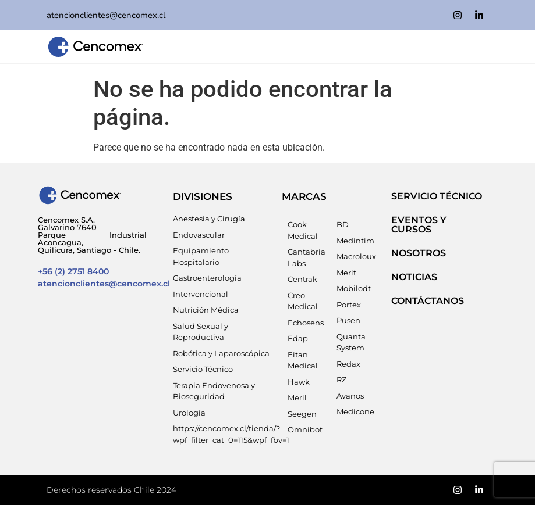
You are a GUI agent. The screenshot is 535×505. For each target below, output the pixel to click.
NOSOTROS (418, 253)
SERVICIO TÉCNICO (436, 196)
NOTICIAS (414, 276)
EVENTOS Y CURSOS (419, 224)
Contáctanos (427, 300)
